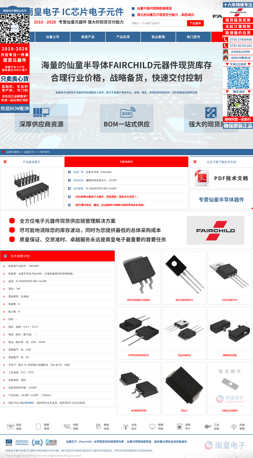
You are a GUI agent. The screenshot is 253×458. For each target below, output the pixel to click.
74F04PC (44, 152)
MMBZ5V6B (230, 355)
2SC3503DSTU (184, 300)
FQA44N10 (184, 355)
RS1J (184, 410)
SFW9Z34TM (138, 410)
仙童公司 (52, 37)
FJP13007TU (229, 300)
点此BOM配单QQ (241, 57)
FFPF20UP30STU (138, 355)
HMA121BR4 (229, 410)
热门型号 (193, 37)
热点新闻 (158, 37)
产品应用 (123, 37)
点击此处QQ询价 (240, 51)
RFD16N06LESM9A (138, 300)
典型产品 (88, 37)
